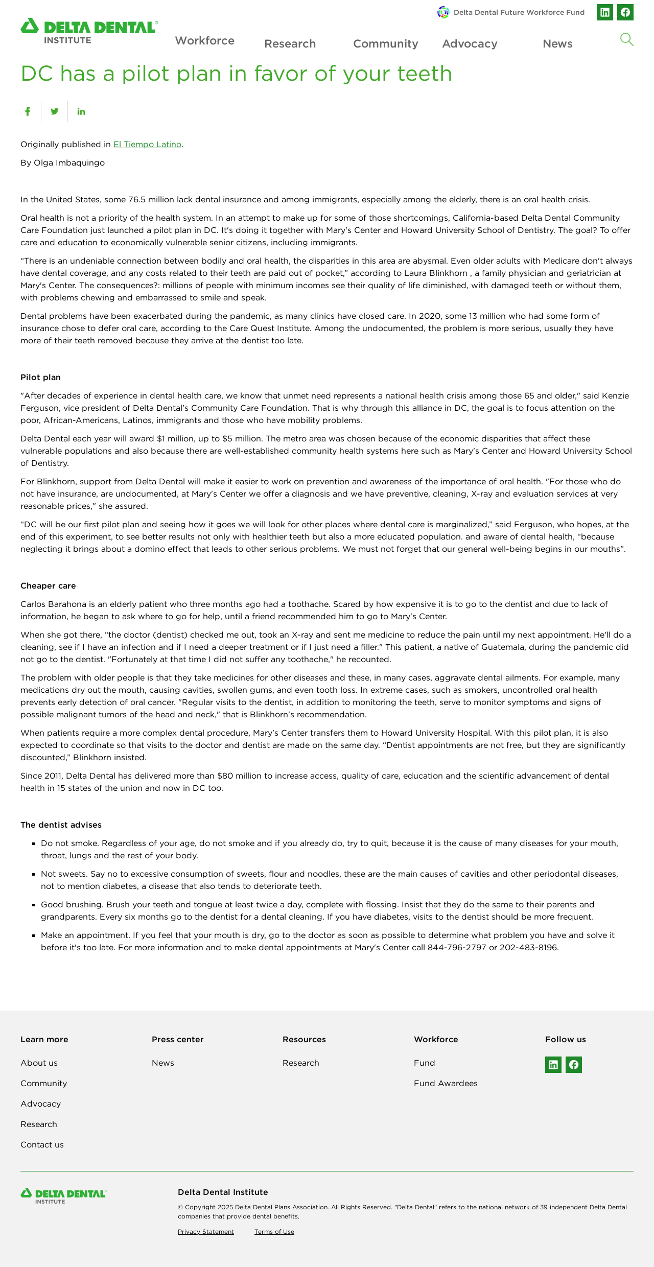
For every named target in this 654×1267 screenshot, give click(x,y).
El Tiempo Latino (147, 144)
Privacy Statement (206, 1231)
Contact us (42, 1144)
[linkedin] (81, 111)
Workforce (201, 41)
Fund (424, 1063)
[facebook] (27, 111)
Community (379, 41)
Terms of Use (274, 1231)
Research (290, 41)
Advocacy (468, 41)
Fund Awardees (446, 1083)
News (558, 41)
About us (39, 1063)
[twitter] (54, 111)
